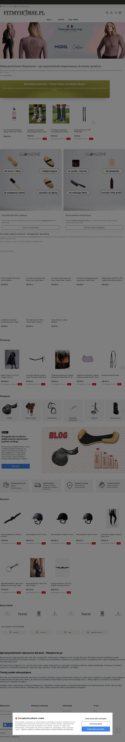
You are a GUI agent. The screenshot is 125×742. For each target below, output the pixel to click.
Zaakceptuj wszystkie (95, 729)
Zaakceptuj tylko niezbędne (96, 719)
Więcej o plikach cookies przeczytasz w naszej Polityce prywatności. (47, 729)
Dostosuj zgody (96, 724)
